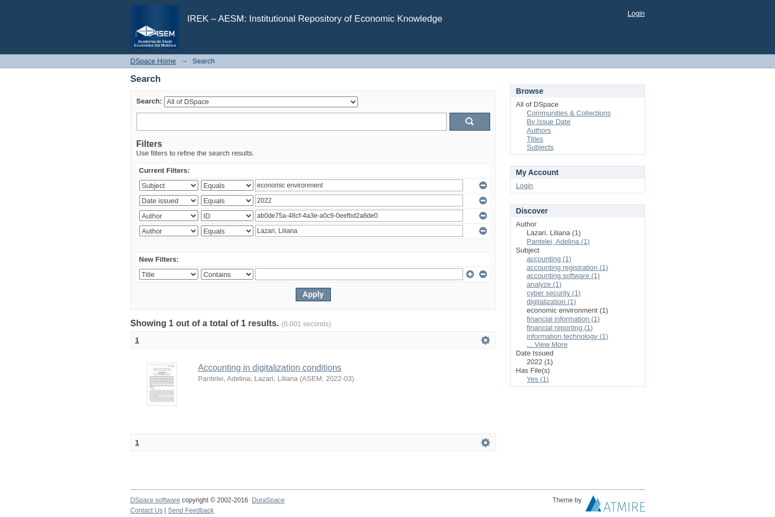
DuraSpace (268, 500)
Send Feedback (191, 510)
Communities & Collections (569, 113)
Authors (539, 130)
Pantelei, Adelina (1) (558, 241)
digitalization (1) (551, 302)
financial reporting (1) (560, 328)
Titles (535, 139)
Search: (149, 101)
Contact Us (147, 510)
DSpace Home (154, 61)
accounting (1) (549, 259)
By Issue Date (549, 122)
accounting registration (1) (567, 267)
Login (636, 13)
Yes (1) (538, 379)
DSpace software (155, 500)
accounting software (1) (563, 276)
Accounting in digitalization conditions (270, 367)
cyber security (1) (554, 293)
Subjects (540, 147)
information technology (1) (567, 336)
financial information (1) (563, 319)
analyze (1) (544, 284)
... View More (547, 344)
